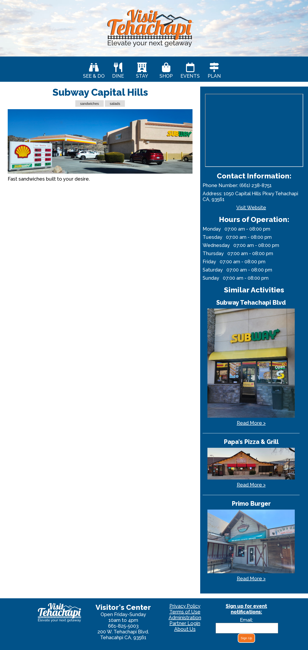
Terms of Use (184, 612)
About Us (185, 629)
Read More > (251, 423)
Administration (185, 617)
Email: (246, 620)
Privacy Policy (184, 606)
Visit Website (251, 207)
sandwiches (89, 103)
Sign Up (246, 638)
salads (115, 103)
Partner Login (184, 623)
